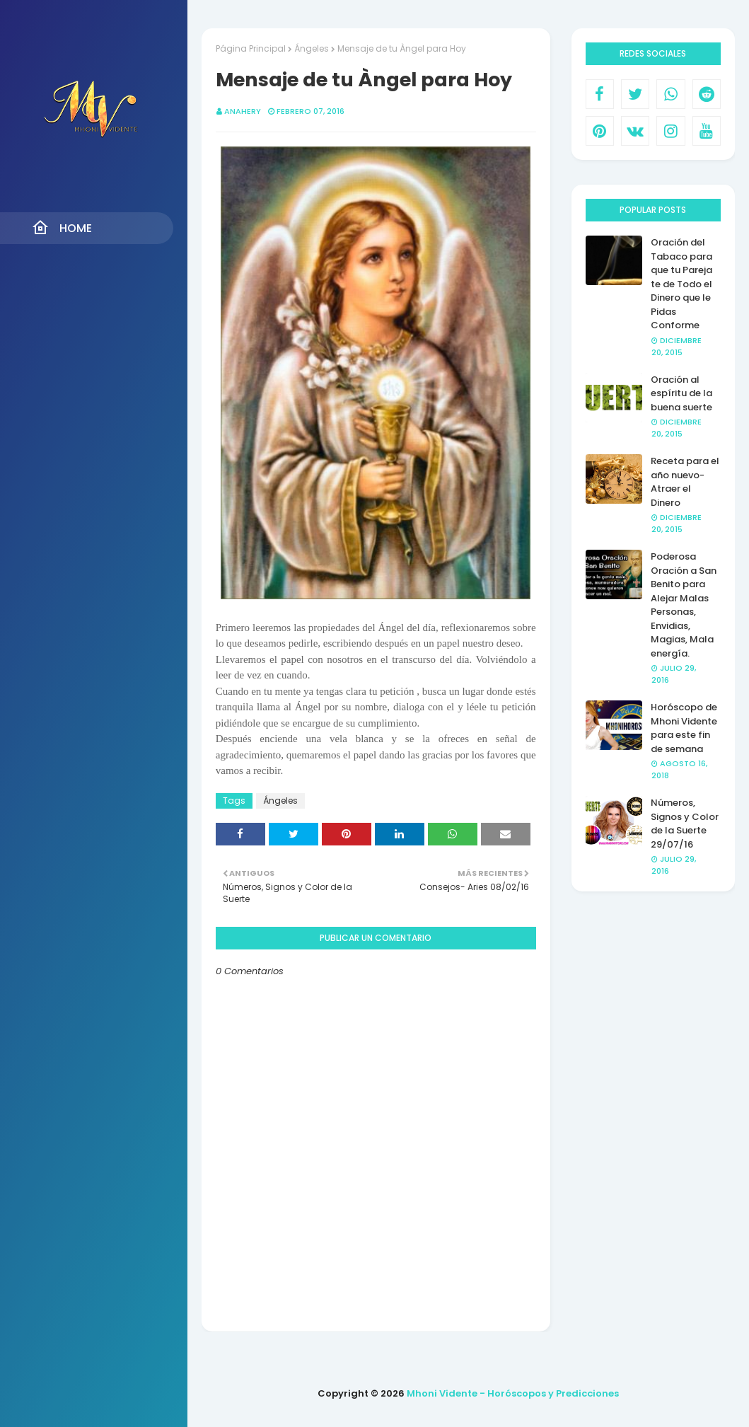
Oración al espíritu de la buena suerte (681, 393)
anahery (242, 111)
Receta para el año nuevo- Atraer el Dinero (685, 481)
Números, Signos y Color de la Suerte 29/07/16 (685, 823)
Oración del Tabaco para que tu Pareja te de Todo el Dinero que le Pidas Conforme (681, 284)
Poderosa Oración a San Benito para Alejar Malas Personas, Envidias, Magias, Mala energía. (683, 605)
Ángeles (311, 48)
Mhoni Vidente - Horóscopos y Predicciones (513, 1393)
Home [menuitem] (62, 227)
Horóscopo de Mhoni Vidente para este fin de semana (684, 728)
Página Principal (251, 48)
